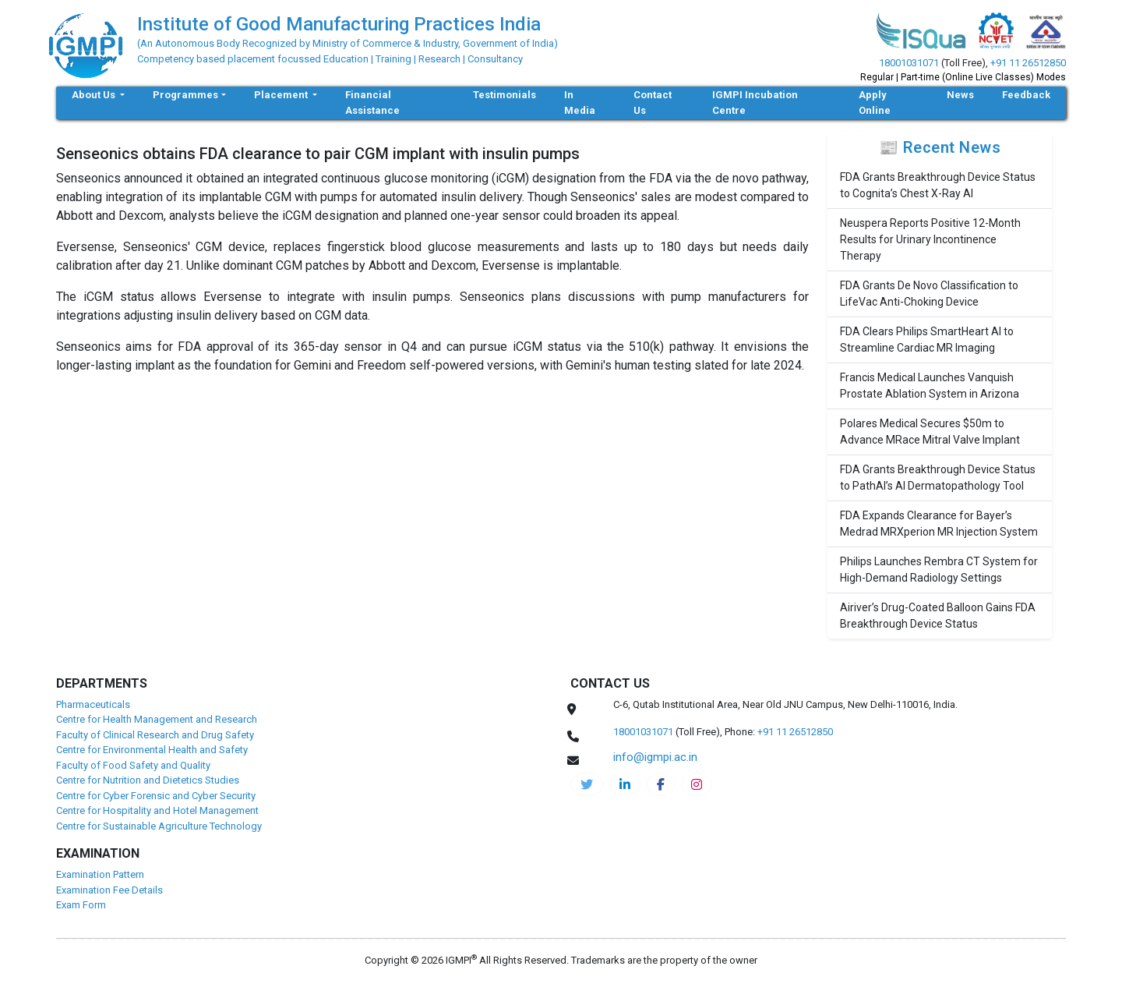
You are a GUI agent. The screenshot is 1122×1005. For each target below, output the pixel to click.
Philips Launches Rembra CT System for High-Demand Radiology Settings (939, 569)
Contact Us (652, 102)
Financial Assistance (372, 102)
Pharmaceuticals (93, 704)
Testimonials (504, 95)
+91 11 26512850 (1028, 63)
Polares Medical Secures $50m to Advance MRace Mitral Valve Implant (930, 431)
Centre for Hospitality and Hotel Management (157, 810)
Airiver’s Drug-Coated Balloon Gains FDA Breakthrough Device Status (938, 615)
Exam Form (81, 905)
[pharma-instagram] (696, 784)
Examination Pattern (100, 874)
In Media (579, 102)
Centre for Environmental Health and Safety (152, 750)
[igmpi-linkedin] (624, 784)
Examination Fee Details (109, 890)
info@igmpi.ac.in (655, 757)
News (960, 95)
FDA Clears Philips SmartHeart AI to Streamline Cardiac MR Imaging (927, 339)
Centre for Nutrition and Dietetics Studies (147, 780)
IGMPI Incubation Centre (755, 102)
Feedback (1026, 95)
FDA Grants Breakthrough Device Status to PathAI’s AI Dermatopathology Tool (938, 477)
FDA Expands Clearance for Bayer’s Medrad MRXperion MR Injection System (939, 523)
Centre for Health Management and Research (156, 719)
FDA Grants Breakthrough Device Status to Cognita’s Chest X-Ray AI (938, 185)
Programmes (185, 95)
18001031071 (909, 63)
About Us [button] (95, 95)
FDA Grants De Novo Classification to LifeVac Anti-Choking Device (929, 293)
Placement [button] (282, 95)
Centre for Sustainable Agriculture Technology (159, 826)
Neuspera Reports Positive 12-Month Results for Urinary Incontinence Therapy (930, 239)
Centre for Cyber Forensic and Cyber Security (156, 796)
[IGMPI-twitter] (586, 784)
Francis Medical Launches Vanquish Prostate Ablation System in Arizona (929, 385)
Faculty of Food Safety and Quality (133, 765)
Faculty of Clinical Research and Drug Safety (155, 735)
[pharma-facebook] (661, 784)
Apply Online (875, 102)
